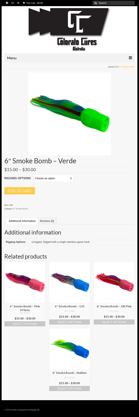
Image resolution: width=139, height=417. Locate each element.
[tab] (22, 221)
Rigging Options (17, 178)
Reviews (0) (47, 221)
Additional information (22, 221)
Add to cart (20, 191)
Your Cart (33, 3)
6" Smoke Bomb (127, 67)
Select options (25, 323)
